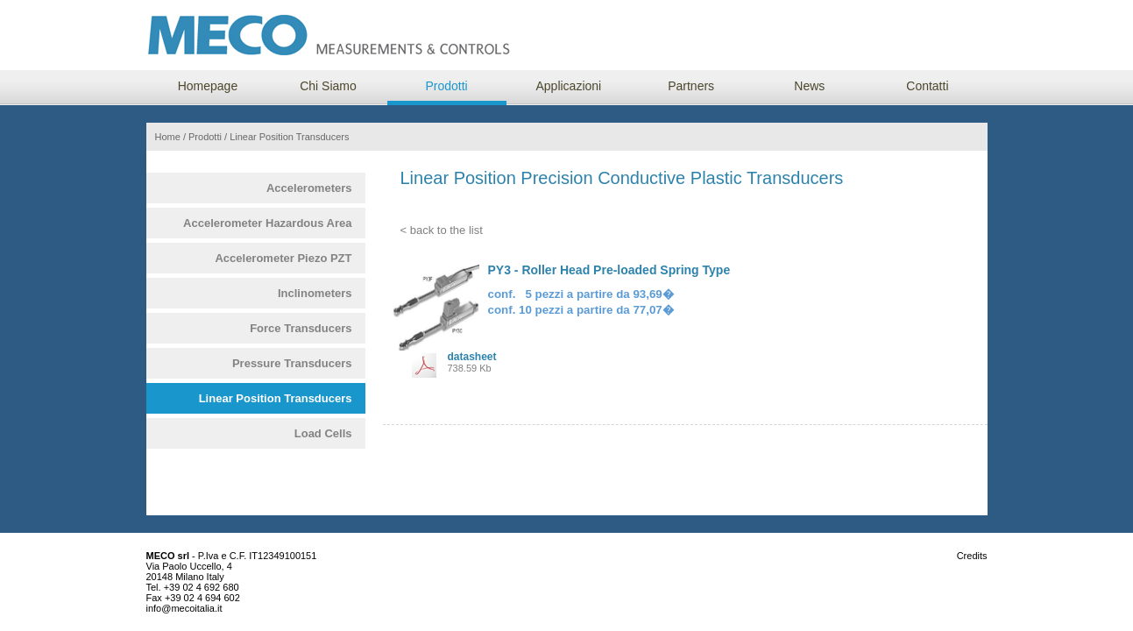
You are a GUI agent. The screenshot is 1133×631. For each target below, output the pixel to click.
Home (168, 136)
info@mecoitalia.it (184, 608)
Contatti (927, 86)
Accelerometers (309, 188)
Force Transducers (300, 328)
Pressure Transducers (292, 363)
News (809, 86)
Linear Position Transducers (275, 398)
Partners (691, 86)
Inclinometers (315, 293)
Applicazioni (568, 86)
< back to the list (441, 230)
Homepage (208, 86)
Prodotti (446, 86)
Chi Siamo (328, 86)
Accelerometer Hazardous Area (267, 223)
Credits (972, 555)
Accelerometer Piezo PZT (283, 258)
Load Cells (323, 433)
